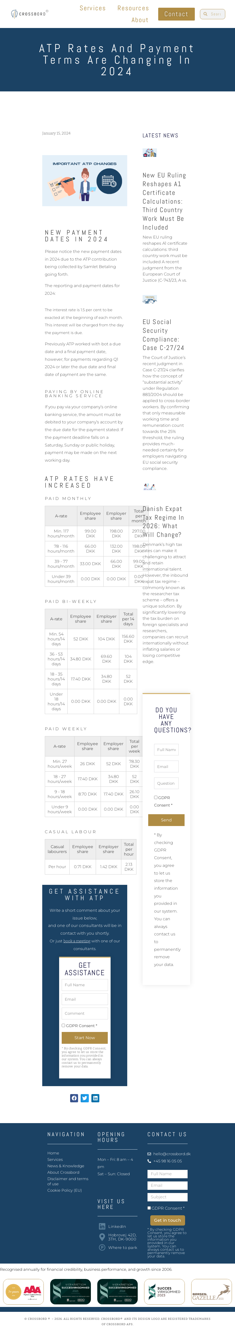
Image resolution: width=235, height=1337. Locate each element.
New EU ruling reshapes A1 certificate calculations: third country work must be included (164, 201)
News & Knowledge (65, 1165)
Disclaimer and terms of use (67, 1181)
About (140, 20)
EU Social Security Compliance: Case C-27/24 (164, 335)
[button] (74, 1098)
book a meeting (76, 941)
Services (93, 8)
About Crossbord (63, 1172)
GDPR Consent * (81, 1025)
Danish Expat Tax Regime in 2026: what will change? (163, 522)
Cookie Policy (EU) (64, 1190)
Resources (133, 8)
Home (53, 1153)
